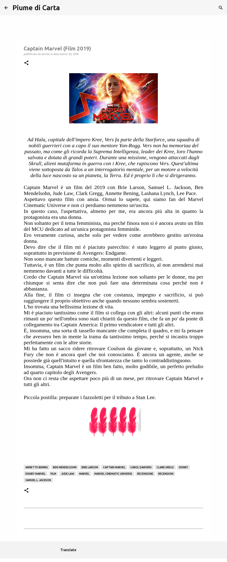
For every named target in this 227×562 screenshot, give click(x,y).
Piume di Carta (36, 7)
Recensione (145, 473)
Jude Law (67, 473)
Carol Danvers (141, 467)
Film (53, 473)
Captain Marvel (114, 467)
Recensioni (165, 473)
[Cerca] (66, 7)
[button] (26, 63)
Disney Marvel (35, 473)
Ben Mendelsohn (64, 467)
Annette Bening (36, 467)
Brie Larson (90, 467)
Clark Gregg (165, 467)
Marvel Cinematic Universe (113, 473)
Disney (183, 467)
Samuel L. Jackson (38, 480)
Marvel (84, 473)
